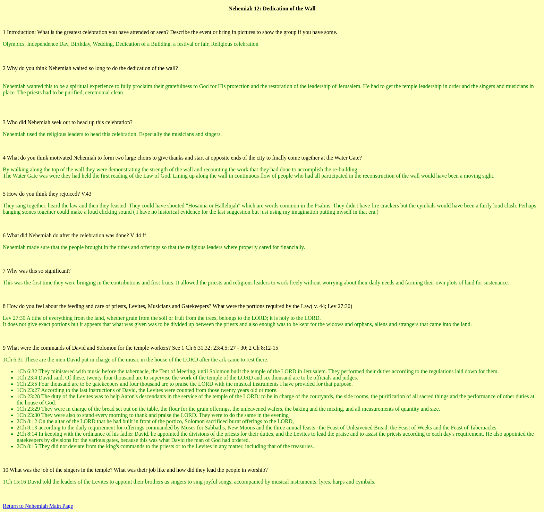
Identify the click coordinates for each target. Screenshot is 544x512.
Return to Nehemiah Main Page (38, 506)
